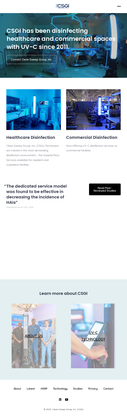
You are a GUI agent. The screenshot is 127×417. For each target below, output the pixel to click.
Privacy (93, 388)
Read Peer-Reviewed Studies (105, 189)
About (17, 388)
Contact (108, 388)
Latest (31, 388)
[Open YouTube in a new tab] (67, 399)
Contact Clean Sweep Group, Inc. (31, 59)
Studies (78, 388)
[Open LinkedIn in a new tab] (60, 399)
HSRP (44, 388)
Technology (60, 388)
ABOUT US (34, 336)
